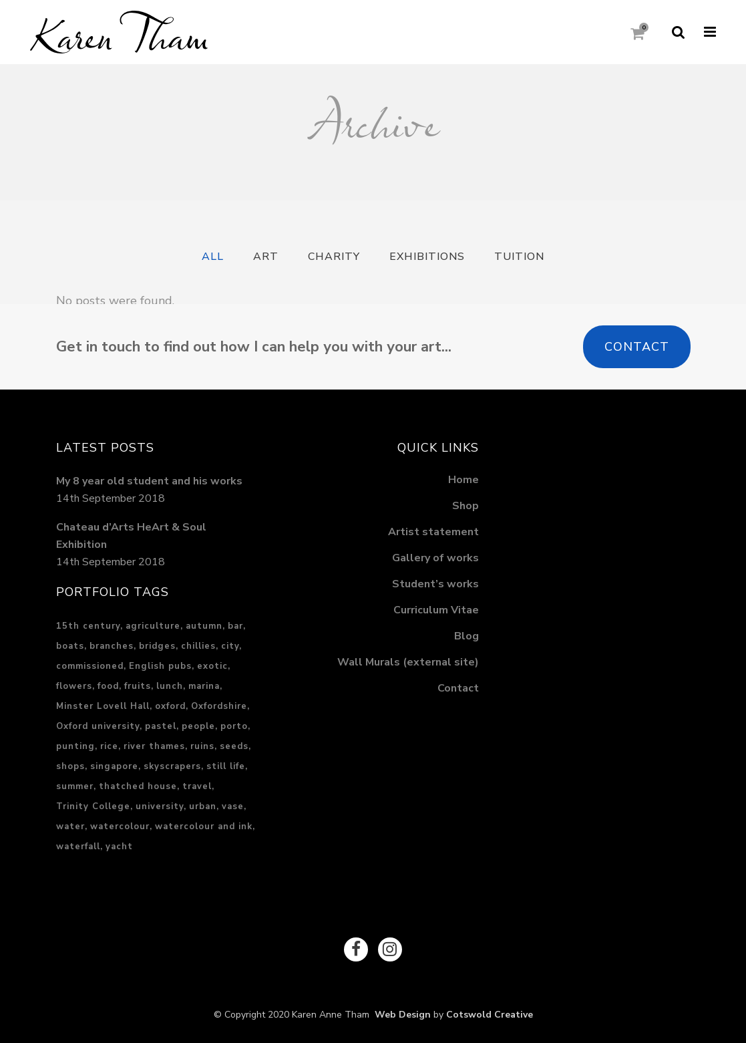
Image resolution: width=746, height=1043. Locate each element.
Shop (465, 505)
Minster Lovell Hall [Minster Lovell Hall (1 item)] (103, 706)
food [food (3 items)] (108, 686)
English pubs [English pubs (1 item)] (160, 666)
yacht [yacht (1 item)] (119, 847)
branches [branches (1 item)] (111, 646)
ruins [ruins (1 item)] (202, 746)
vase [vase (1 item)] (233, 806)
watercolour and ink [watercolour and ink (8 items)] (203, 827)
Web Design (400, 1014)
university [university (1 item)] (160, 806)
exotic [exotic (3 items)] (212, 666)
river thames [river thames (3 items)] (154, 746)
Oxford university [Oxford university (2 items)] (98, 726)
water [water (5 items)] (70, 827)
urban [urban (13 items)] (202, 806)
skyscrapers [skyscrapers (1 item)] (172, 766)
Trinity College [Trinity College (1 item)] (93, 806)
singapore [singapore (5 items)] (114, 766)
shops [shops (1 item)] (70, 766)
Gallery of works (435, 558)
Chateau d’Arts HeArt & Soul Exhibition (131, 536)
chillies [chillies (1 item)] (198, 646)
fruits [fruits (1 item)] (137, 686)
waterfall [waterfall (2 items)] (78, 847)
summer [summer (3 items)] (75, 786)
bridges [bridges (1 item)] (157, 646)
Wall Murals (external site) (408, 662)
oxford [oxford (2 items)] (170, 706)
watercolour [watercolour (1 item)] (120, 827)
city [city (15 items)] (230, 646)
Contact (636, 347)
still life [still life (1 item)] (225, 766)
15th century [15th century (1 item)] (88, 626)
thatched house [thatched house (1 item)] (138, 786)
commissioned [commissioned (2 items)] (90, 666)
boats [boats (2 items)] (70, 646)
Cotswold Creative (489, 1014)
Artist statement (433, 532)
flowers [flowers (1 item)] (74, 686)
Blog (466, 636)
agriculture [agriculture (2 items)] (153, 626)
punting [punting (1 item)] (75, 746)
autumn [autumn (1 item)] (204, 626)
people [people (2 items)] (198, 726)
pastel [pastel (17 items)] (160, 726)
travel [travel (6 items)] (197, 786)
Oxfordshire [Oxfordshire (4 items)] (219, 706)
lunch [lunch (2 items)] (169, 686)
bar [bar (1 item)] (235, 626)
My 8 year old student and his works (149, 481)
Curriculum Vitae (436, 610)
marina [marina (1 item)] (204, 686)
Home (463, 479)
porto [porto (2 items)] (234, 726)
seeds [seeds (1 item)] (234, 746)
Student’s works (435, 584)
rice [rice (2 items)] (109, 746)
